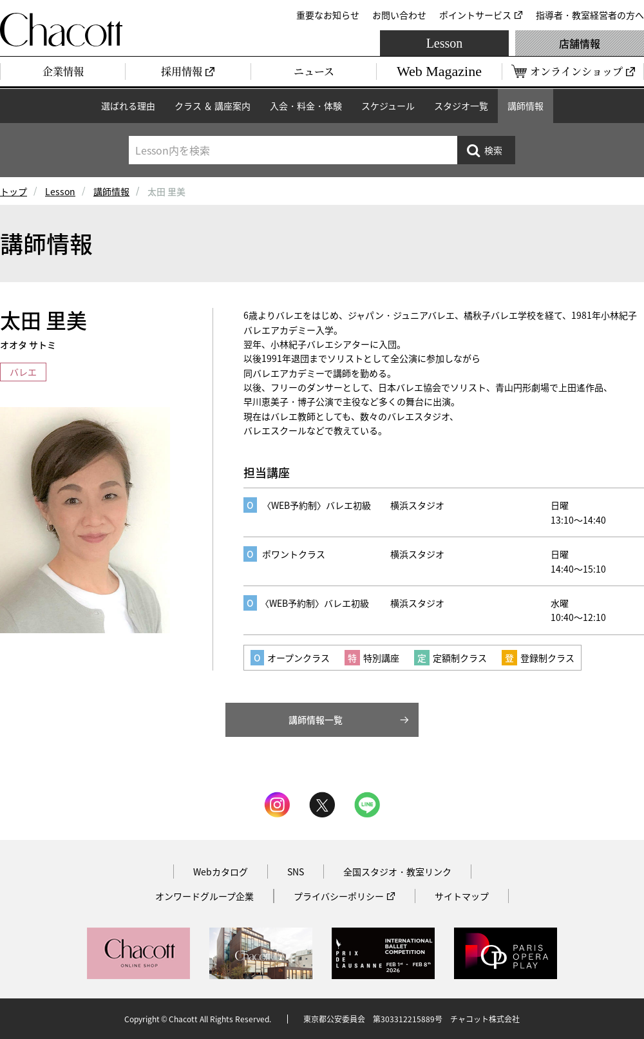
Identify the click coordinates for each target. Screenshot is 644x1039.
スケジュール (388, 105)
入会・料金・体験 (306, 105)
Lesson (444, 43)
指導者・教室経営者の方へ (590, 14)
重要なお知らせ (327, 14)
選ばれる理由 (128, 105)
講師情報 (525, 105)
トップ (13, 191)
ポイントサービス (475, 14)
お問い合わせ (399, 14)
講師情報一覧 (316, 719)
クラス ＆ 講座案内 (213, 105)
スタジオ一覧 (461, 105)
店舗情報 (579, 43)
